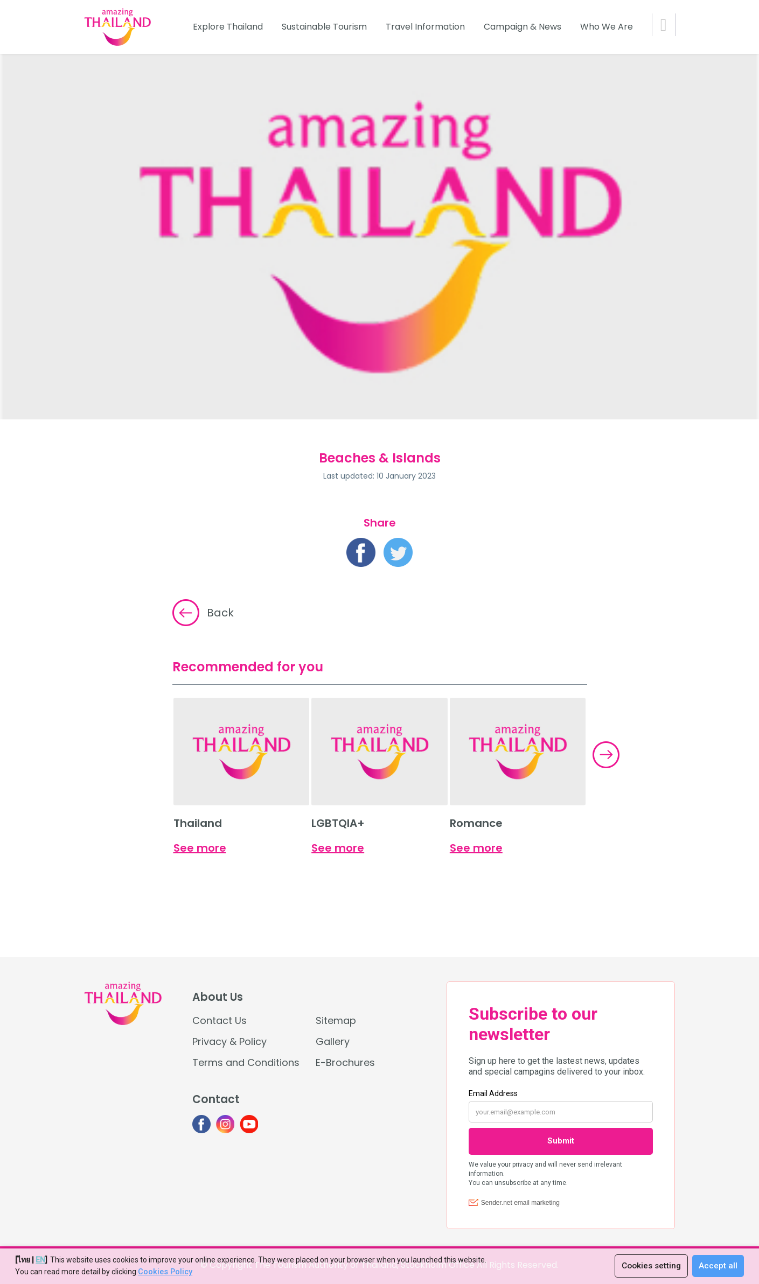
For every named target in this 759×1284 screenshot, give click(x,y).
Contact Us (219, 1020)
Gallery (333, 1041)
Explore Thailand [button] (228, 26)
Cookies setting (649, 1266)
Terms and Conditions (246, 1062)
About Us (217, 997)
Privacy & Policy (229, 1041)
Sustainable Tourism (324, 26)
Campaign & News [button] (522, 26)
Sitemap (336, 1020)
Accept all (718, 1266)
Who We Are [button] (606, 26)
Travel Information (425, 26)
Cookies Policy (164, 1272)
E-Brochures (345, 1062)
